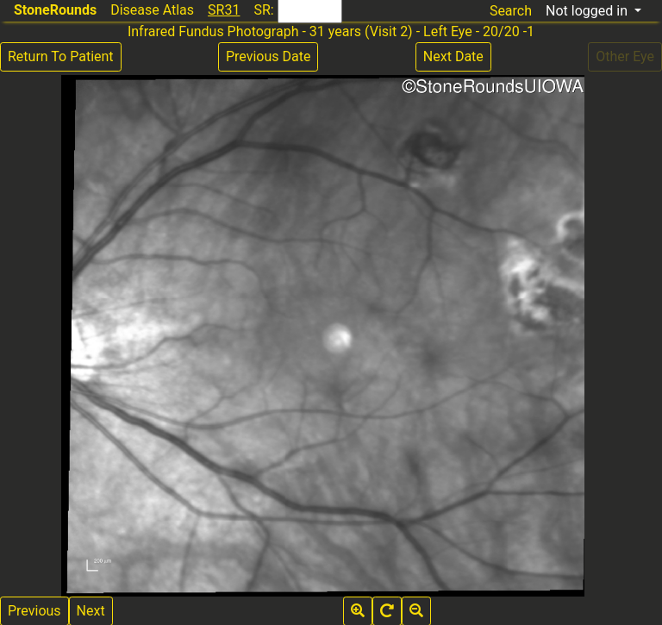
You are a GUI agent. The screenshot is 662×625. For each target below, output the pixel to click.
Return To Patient (61, 56)
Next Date (453, 56)
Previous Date (268, 56)
